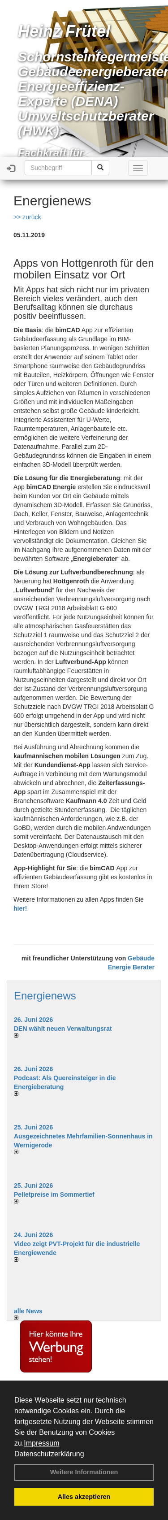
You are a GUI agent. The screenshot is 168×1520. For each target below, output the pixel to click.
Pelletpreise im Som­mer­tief (54, 1194)
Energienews (45, 996)
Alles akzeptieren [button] (84, 1496)
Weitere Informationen (84, 1472)
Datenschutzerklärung (49, 1454)
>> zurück (27, 217)
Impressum (41, 1443)
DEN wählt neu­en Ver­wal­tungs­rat (63, 1028)
